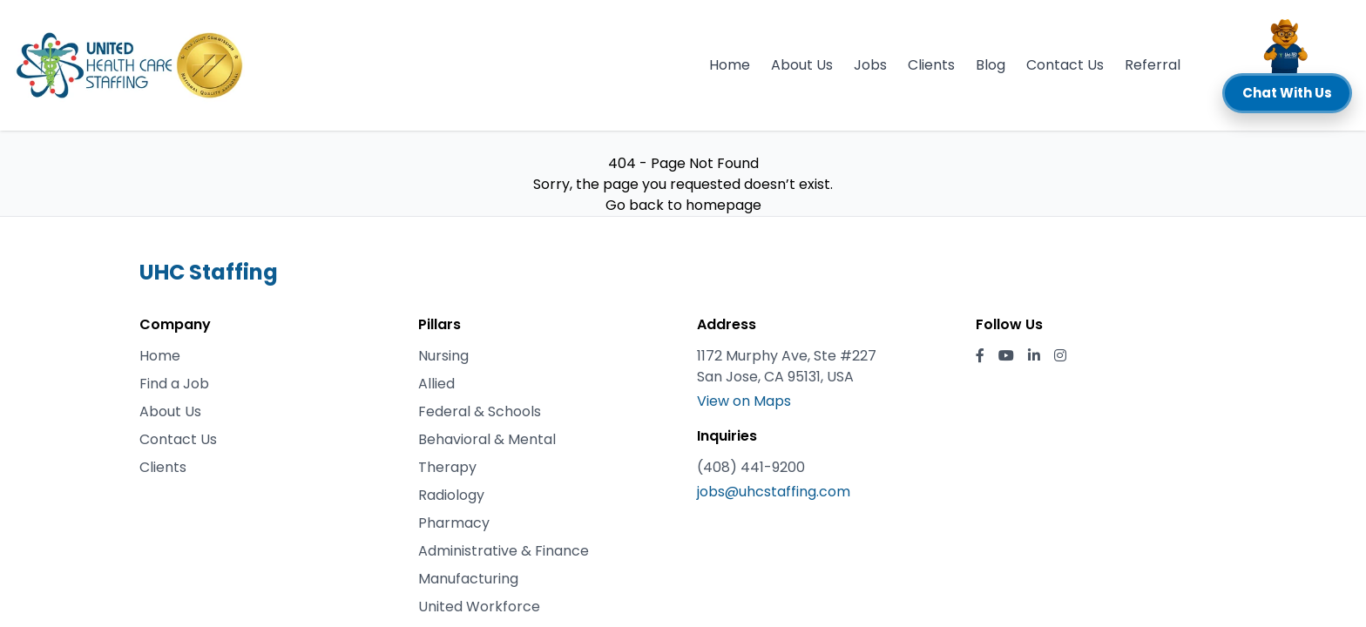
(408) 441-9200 (751, 467)
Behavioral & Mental (487, 439)
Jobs (870, 65)
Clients (931, 65)
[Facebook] (980, 356)
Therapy (447, 467)
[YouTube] (1006, 356)
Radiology (451, 495)
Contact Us (1065, 65)
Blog (990, 65)
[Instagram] (1060, 356)
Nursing (443, 356)
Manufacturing (468, 579)
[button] (1287, 65)
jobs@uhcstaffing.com (773, 492)
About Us (802, 65)
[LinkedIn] (1034, 356)
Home (729, 65)
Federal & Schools (479, 411)
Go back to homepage (683, 205)
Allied (436, 384)
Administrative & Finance (503, 551)
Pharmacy (454, 523)
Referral (1152, 65)
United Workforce (479, 607)
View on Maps (744, 401)
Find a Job (174, 384)
